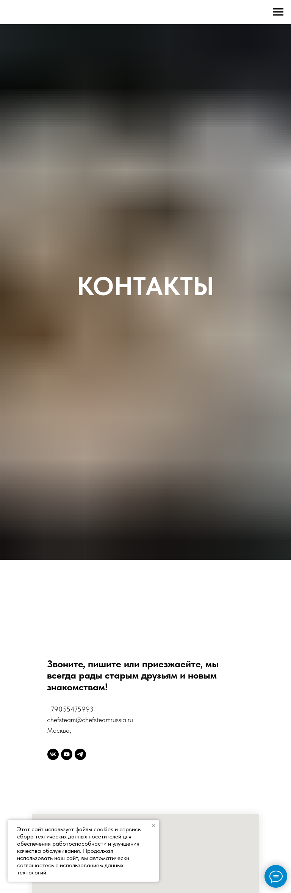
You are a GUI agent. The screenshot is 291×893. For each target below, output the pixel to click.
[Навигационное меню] (278, 12)
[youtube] (66, 754)
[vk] (53, 754)
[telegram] (80, 754)
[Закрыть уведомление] (153, 825)
